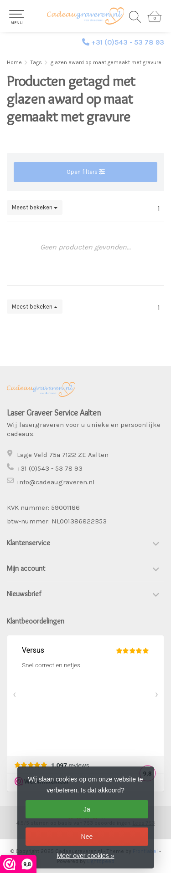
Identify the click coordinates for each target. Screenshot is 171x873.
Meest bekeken (34, 207)
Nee (87, 836)
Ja (86, 809)
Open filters (86, 171)
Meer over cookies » (85, 855)
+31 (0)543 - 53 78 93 (127, 42)
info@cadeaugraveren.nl (56, 482)
